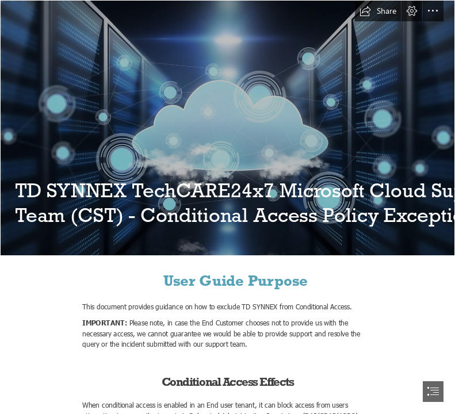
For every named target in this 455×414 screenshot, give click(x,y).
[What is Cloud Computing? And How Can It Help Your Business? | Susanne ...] (227, 128)
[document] (227, 207)
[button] (378, 11)
